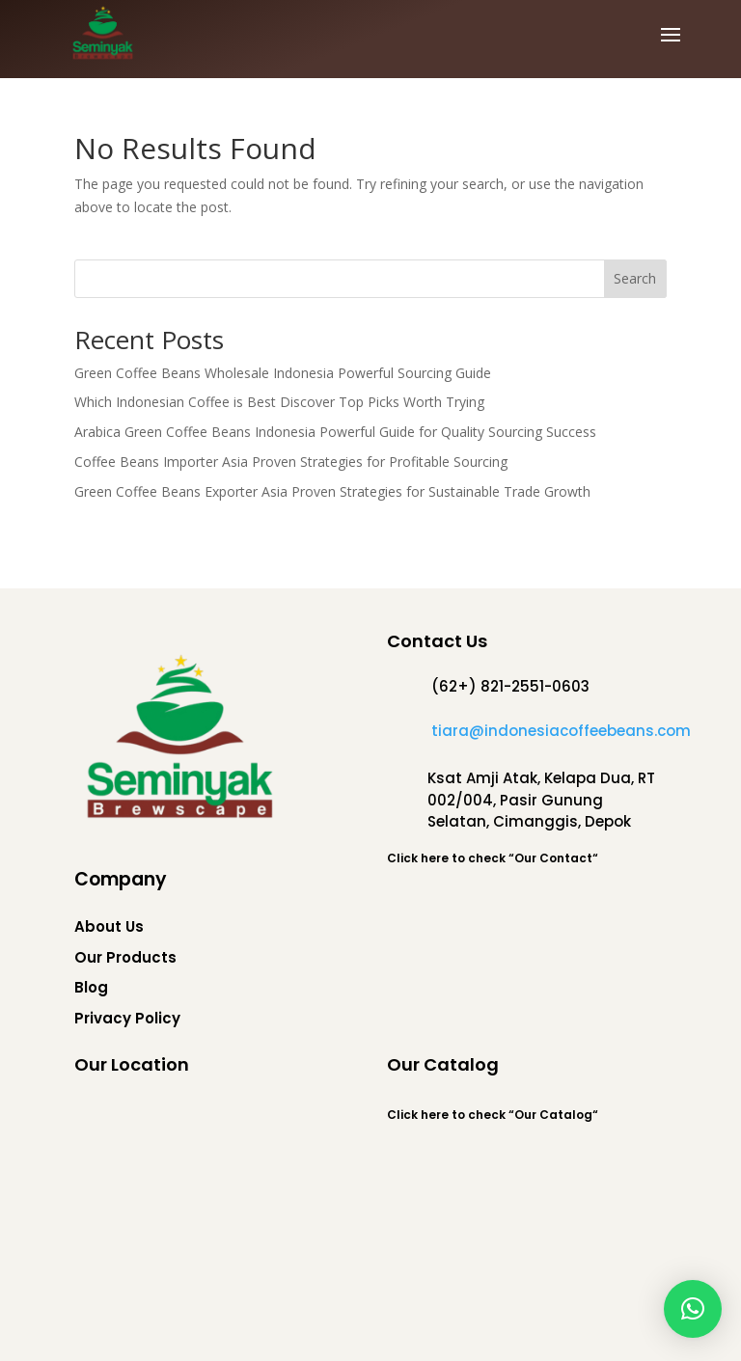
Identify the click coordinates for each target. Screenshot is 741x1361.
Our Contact (553, 858)
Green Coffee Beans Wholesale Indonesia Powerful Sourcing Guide (282, 373)
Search (635, 278)
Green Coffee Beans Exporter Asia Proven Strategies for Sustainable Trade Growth (332, 491)
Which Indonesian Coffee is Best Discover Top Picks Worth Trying (279, 402)
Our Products (125, 957)
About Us (109, 926)
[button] (693, 1309)
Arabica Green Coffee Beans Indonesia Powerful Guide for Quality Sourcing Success (335, 431)
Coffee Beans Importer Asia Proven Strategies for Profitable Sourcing (291, 461)
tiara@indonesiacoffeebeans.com (561, 731)
